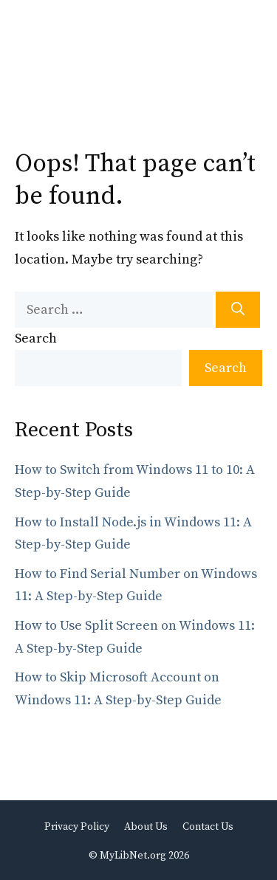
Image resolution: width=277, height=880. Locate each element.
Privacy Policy (76, 826)
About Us (146, 826)
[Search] (238, 310)
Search (36, 338)
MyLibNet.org (133, 855)
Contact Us (207, 826)
